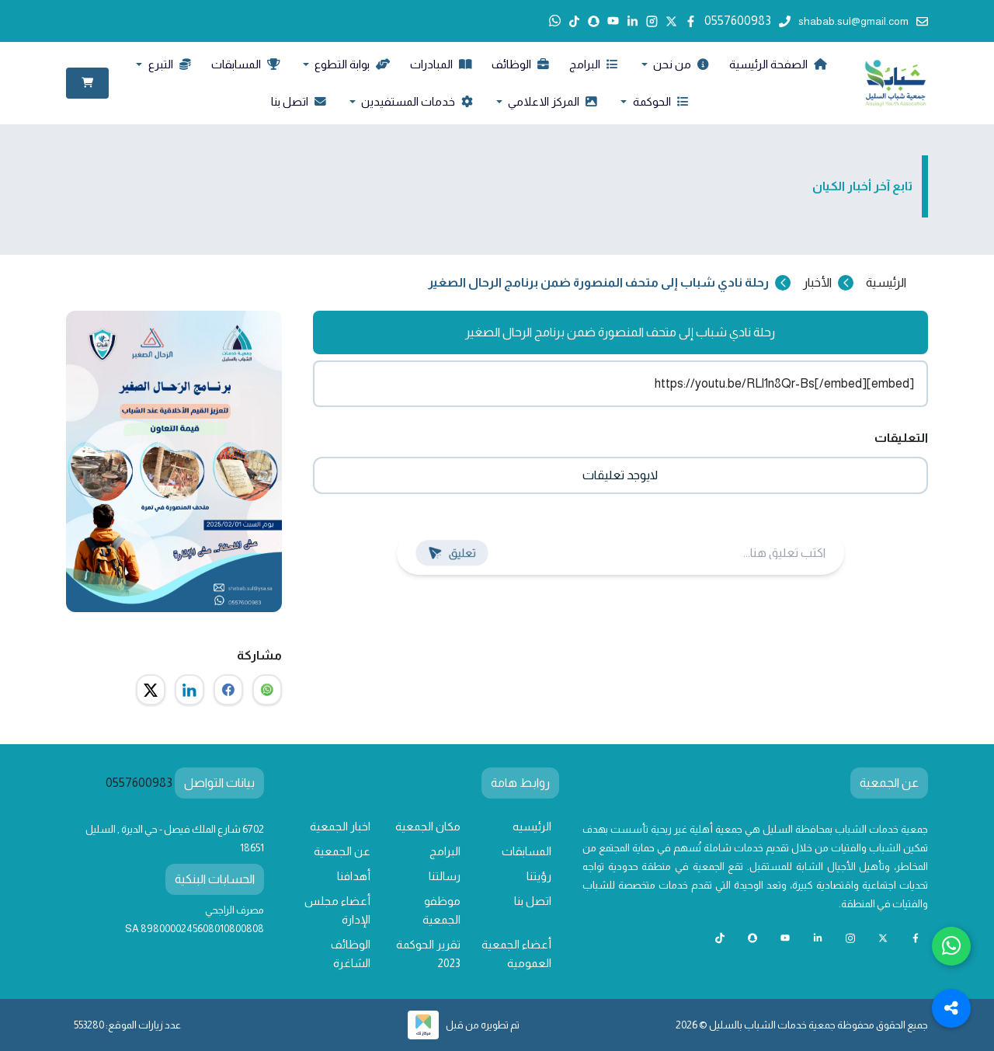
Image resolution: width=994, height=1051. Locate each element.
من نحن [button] (680, 64)
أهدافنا (353, 876)
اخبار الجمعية (340, 826)
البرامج (593, 64)
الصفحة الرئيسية (777, 64)
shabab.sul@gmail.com (863, 21)
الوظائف (520, 64)
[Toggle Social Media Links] (951, 1008)
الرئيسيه (532, 826)
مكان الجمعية (428, 826)
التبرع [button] (168, 64)
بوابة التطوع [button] (351, 64)
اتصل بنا (298, 102)
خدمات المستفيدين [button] (416, 102)
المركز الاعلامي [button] (551, 102)
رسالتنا (445, 876)
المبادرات (440, 64)
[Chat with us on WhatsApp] (951, 946)
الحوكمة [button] (660, 102)
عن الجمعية (342, 851)
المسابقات (245, 64)
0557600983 (747, 20)
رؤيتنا (539, 876)
